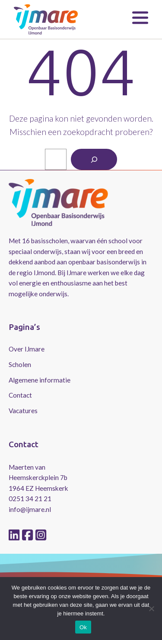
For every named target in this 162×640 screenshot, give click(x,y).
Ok (83, 627)
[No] (151, 608)
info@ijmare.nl (30, 509)
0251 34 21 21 (30, 498)
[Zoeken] (94, 159)
